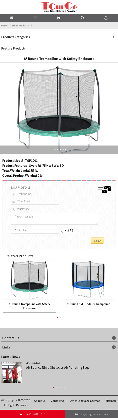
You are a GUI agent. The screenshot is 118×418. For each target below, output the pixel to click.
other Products (20, 25)
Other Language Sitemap (85, 401)
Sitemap (111, 401)
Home (4, 25)
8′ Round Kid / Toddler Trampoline (88, 304)
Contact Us (57, 401)
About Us (39, 401)
